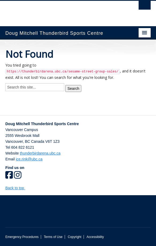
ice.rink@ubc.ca (29, 159)
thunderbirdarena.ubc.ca (40, 153)
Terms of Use (53, 237)
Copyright (74, 237)
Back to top (17, 188)
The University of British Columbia (56, 11)
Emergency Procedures (22, 237)
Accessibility (95, 237)
